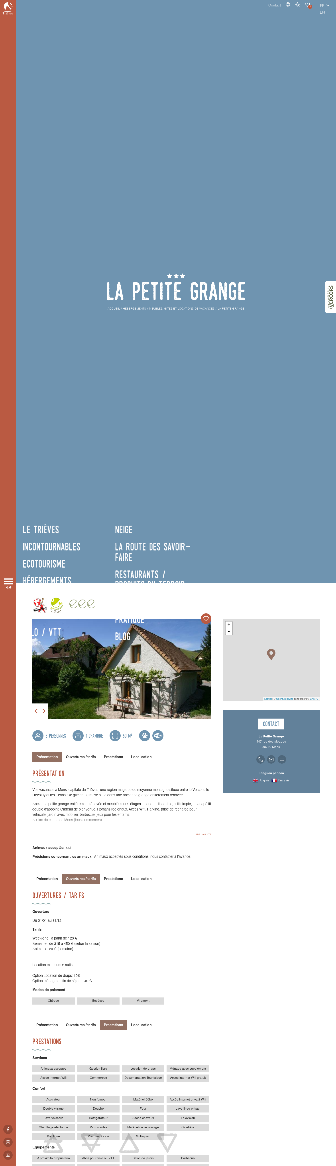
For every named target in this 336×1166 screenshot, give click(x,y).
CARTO (314, 698)
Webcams (272, 9)
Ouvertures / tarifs (81, 757)
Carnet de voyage (292, 9)
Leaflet (268, 698)
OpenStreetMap (284, 698)
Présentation (47, 879)
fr (307, 10)
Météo (282, 9)
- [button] (228, 631)
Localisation (141, 757)
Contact (259, 10)
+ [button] (228, 625)
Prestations (113, 757)
